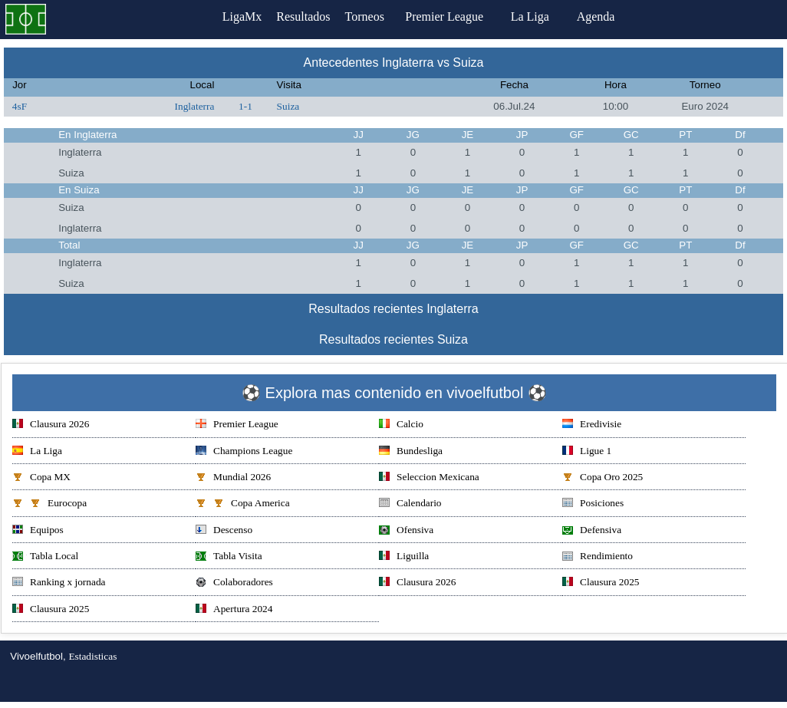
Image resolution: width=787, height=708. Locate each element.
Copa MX (41, 478)
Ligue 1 (586, 452)
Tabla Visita (229, 557)
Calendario (410, 504)
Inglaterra (195, 106)
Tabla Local (45, 557)
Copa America (243, 504)
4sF (19, 106)
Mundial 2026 (233, 478)
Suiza (288, 106)
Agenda (615, 16)
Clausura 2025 (600, 583)
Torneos (377, 16)
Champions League (244, 452)
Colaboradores (234, 583)
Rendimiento (597, 557)
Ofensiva (406, 531)
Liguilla (404, 557)
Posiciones (593, 504)
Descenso (224, 531)
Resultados (303, 16)
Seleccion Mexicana (429, 478)
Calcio (401, 425)
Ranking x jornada (58, 583)
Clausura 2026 (50, 425)
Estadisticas (92, 656)
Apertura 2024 (234, 610)
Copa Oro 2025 (602, 478)
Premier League (463, 16)
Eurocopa (49, 504)
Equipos (38, 531)
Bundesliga (411, 452)
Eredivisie (591, 425)
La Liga (549, 16)
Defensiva (591, 531)
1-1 (245, 106)
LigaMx (229, 16)
